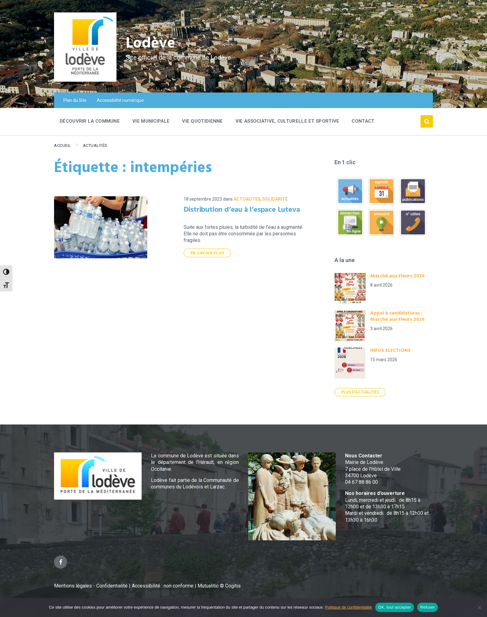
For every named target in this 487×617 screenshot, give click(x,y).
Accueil (62, 145)
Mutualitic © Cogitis (219, 586)
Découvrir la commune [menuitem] (90, 121)
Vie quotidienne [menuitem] (202, 121)
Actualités (95, 145)
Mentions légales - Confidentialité (91, 586)
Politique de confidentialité (348, 607)
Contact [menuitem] (363, 121)
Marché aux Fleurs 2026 (397, 276)
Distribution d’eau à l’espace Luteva (242, 210)
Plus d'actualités (360, 392)
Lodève (150, 44)
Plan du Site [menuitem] (75, 100)
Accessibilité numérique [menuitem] (120, 100)
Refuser (427, 607)
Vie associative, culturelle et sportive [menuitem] (287, 121)
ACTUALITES (247, 199)
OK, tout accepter (394, 607)
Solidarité (275, 199)
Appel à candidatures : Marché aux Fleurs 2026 (397, 316)
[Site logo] (85, 80)
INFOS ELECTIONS (390, 351)
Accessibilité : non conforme (163, 586)
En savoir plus (207, 253)
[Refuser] (479, 607)
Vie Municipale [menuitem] (151, 121)
